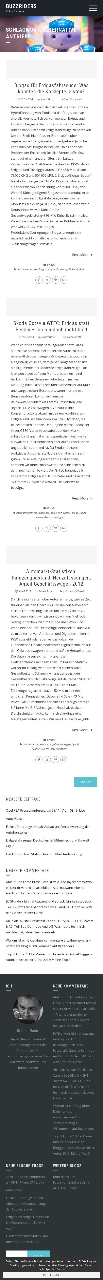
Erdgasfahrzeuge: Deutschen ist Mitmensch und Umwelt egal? (27, 1222)
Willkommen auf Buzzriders (53, 946)
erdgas (51, 269)
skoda (82, 269)
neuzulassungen (40, 749)
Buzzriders (21, 6)
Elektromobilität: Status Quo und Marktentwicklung (44, 854)
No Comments (74, 99)
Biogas (42, 269)
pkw (53, 749)
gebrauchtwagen (61, 744)
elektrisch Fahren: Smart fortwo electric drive (39, 893)
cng (60, 513)
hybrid (75, 744)
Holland (73, 269)
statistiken (61, 749)
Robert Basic (47, 99)
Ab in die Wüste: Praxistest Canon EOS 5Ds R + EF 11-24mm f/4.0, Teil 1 (72, 1075)
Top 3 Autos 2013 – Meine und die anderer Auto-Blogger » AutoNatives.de (72, 1142)
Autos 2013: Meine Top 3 (52, 960)
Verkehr (51, 264)
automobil (43, 513)
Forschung (62, 269)
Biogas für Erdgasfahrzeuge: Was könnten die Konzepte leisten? (51, 88)
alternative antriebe (27, 269)
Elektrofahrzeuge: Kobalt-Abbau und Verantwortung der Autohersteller (26, 1203)
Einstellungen (51, 1275)
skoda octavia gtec (54, 517)
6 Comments (74, 337)
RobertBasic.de (64, 1177)
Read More (82, 255)
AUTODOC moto (65, 1188)
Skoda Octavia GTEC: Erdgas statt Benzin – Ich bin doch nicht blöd (51, 326)
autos (54, 513)
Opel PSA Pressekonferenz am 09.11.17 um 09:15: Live (45, 810)
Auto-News (14, 818)
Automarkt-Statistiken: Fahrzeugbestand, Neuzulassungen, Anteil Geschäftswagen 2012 (51, 577)
